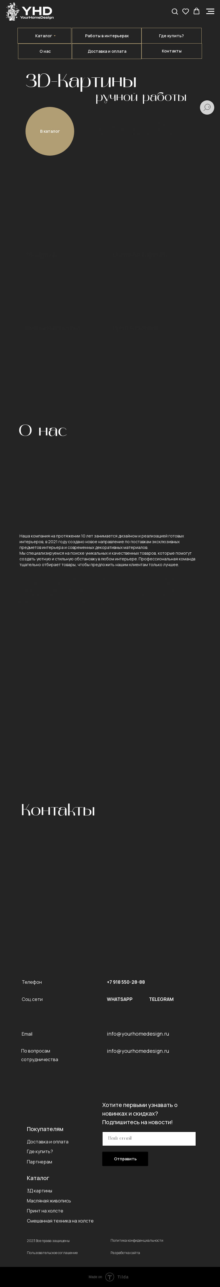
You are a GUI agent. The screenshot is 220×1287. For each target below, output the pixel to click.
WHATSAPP (120, 999)
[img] (145, 285)
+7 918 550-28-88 (126, 982)
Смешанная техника (52, 328)
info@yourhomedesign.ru (138, 1033)
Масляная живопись (140, 255)
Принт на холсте (135, 328)
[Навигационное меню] (210, 11)
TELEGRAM (161, 999)
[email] (149, 1139)
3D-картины (41, 255)
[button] (174, 11)
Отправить (125, 1158)
